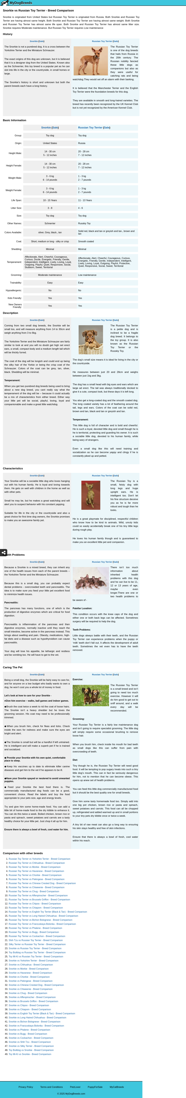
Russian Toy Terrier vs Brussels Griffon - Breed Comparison (39, 899)
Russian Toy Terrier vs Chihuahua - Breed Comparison (37, 863)
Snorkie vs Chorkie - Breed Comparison (29, 977)
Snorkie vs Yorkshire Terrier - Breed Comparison (33, 960)
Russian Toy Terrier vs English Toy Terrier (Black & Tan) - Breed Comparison (48, 912)
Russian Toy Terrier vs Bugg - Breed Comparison (34, 932)
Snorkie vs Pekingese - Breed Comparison (30, 981)
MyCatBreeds (117, 1087)
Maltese (148, 72)
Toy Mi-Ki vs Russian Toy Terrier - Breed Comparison (36, 956)
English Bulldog (152, 54)
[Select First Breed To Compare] (164, 16)
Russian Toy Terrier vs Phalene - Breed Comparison (35, 928)
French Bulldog (152, 66)
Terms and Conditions (51, 1087)
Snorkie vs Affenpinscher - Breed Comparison (32, 997)
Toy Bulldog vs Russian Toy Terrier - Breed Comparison (37, 952)
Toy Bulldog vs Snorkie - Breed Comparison (31, 1050)
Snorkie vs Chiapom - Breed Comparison (30, 1009)
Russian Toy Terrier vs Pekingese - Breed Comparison (37, 879)
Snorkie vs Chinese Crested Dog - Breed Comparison (36, 985)
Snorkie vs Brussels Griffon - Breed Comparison (33, 1001)
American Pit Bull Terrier (156, 127)
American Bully (152, 115)
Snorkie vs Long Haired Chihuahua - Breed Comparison (37, 1017)
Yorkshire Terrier (152, 48)
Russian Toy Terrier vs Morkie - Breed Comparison (35, 867)
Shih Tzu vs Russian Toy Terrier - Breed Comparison (36, 940)
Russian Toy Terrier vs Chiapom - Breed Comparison (36, 907)
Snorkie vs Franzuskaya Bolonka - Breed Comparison (36, 1025)
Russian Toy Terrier (102, 41)
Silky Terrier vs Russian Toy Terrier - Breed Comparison (37, 944)
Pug (146, 78)
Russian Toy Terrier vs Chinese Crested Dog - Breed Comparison (42, 883)
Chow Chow (150, 139)
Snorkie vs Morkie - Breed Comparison (29, 969)
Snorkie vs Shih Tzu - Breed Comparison (30, 1042)
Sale (41, 41)
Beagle (148, 133)
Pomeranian (150, 60)
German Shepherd (153, 84)
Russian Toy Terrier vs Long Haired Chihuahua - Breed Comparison (43, 916)
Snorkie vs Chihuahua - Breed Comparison (31, 964)
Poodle (148, 152)
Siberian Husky (152, 42)
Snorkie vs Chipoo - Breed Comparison (29, 1005)
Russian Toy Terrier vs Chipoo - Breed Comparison (35, 903)
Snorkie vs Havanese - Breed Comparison (30, 973)
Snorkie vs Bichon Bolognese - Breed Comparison (34, 1021)
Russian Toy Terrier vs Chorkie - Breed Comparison (35, 875)
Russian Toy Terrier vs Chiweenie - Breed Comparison (37, 887)
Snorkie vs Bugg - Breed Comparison (28, 1034)
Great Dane (150, 145)
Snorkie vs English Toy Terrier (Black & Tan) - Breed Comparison (42, 1013)
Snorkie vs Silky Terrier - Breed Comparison (31, 1046)
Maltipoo (148, 158)
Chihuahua (149, 103)
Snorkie (34, 41)
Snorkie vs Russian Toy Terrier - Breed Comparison (35, 948)
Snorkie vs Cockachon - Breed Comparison (31, 1038)
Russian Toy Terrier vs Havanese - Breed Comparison (36, 871)
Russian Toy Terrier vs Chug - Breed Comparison (34, 891)
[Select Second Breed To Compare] (164, 21)
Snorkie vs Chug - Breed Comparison (28, 993)
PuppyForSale (95, 1087)
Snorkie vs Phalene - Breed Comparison (29, 1030)
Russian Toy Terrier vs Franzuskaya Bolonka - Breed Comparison (42, 924)
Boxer (147, 121)
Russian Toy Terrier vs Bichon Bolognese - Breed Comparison (40, 920)
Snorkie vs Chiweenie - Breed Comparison (30, 989)
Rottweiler (149, 97)
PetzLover (75, 1087)
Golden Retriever (153, 91)
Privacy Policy (26, 1087)
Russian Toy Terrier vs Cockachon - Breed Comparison (37, 936)
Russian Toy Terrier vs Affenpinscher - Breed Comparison (38, 895)
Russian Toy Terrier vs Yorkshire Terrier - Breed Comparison (39, 859)
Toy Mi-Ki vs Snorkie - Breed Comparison (30, 1054)
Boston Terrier (151, 109)
